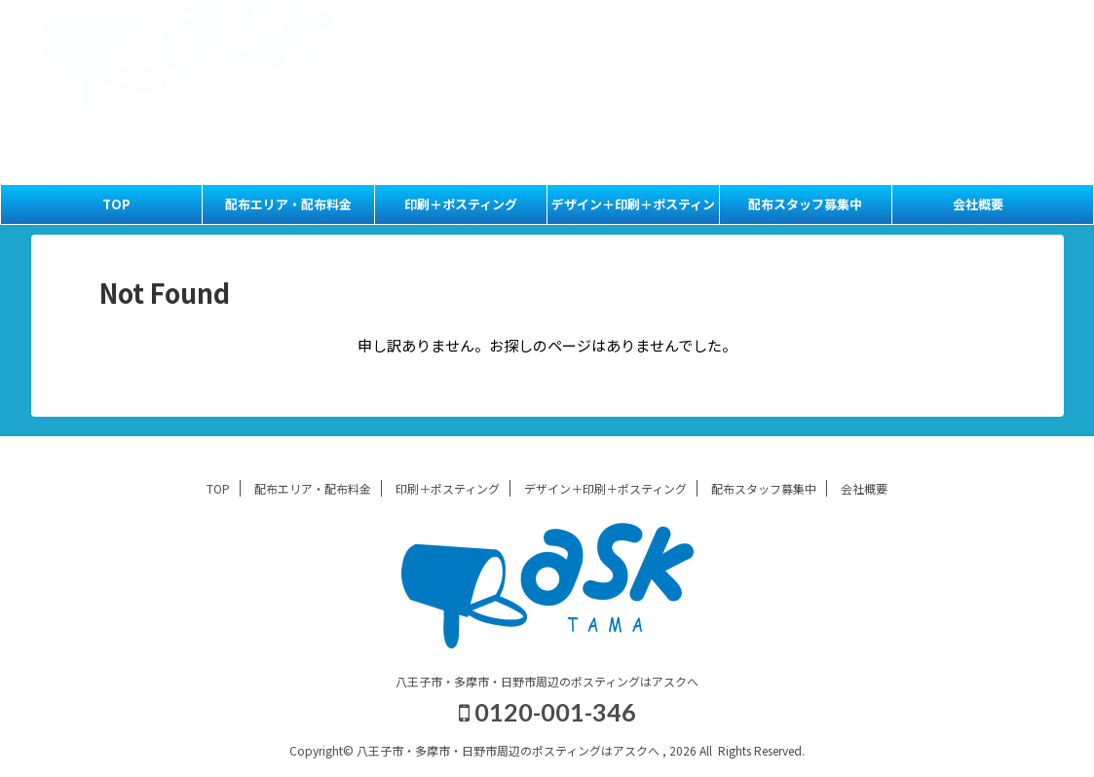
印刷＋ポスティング (921, 23)
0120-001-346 (859, 79)
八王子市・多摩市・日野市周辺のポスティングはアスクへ (547, 681)
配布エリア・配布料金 (786, 23)
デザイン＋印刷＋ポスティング (633, 209)
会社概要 (1011, 46)
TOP (691, 23)
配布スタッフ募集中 (910, 46)
